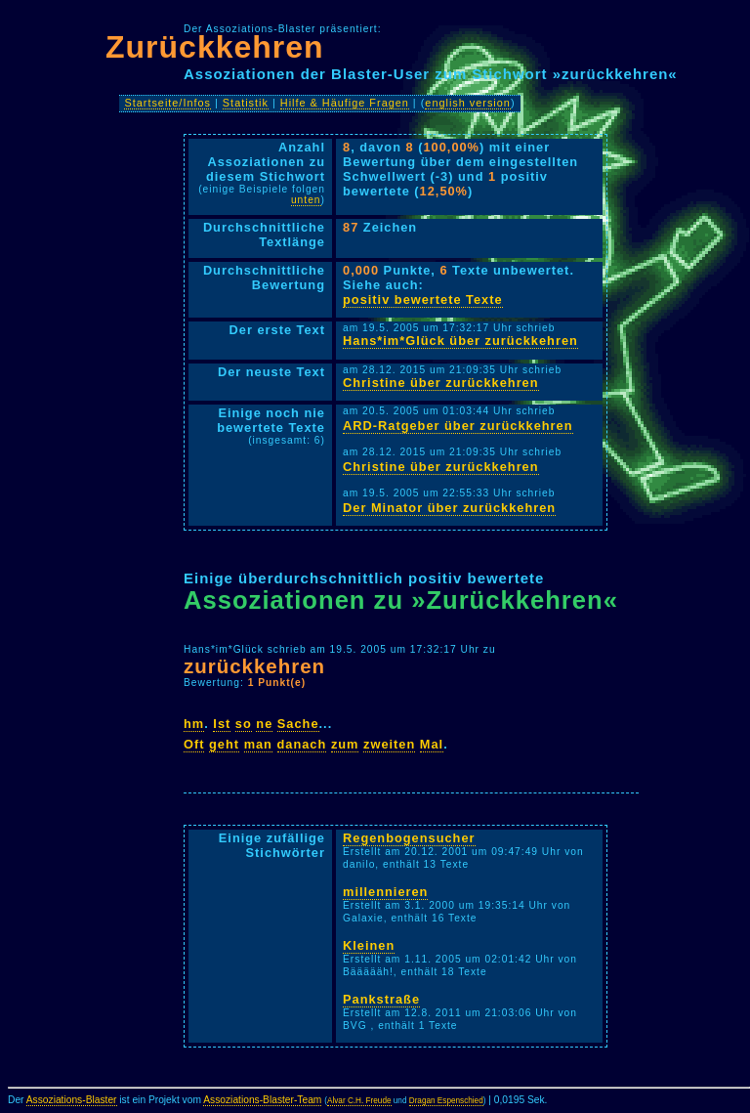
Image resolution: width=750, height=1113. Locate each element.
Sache (298, 723)
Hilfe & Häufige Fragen (344, 102)
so (243, 723)
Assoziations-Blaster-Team (262, 1099)
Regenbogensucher (409, 838)
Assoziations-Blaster (71, 1099)
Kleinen (369, 945)
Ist (221, 723)
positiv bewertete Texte (423, 299)
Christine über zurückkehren (441, 382)
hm (194, 723)
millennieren (385, 891)
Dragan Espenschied (446, 1100)
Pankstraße (381, 999)
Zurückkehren (214, 46)
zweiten (389, 744)
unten (306, 199)
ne (264, 723)
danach (302, 744)
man (258, 744)
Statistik (246, 102)
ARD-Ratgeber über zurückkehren (458, 425)
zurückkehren (254, 666)
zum (345, 744)
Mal (431, 744)
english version (468, 102)
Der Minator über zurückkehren (449, 507)
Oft (194, 744)
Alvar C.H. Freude (359, 1100)
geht (224, 744)
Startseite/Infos (167, 102)
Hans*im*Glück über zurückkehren (460, 340)
